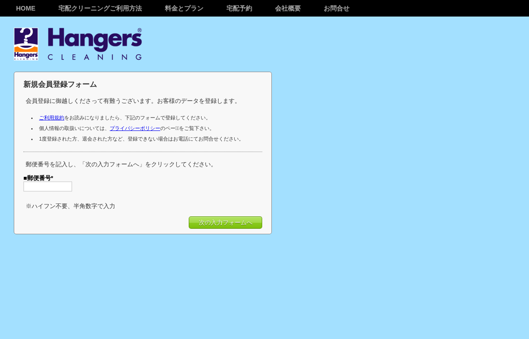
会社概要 (288, 8)
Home (25, 8)
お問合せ (336, 8)
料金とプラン (184, 8)
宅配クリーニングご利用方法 (100, 8)
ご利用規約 (51, 117)
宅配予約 (239, 8)
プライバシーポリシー (135, 128)
